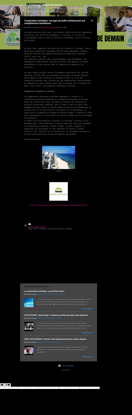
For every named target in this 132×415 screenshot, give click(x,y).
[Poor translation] (7, 385)
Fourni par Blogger (66, 366)
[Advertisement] (105, 47)
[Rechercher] (110, 5)
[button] (91, 21)
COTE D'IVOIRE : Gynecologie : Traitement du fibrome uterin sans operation (56, 315)
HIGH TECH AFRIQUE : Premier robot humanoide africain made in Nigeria (55, 339)
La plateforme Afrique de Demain (43, 5)
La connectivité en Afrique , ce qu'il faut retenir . (44, 291)
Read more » (87, 309)
